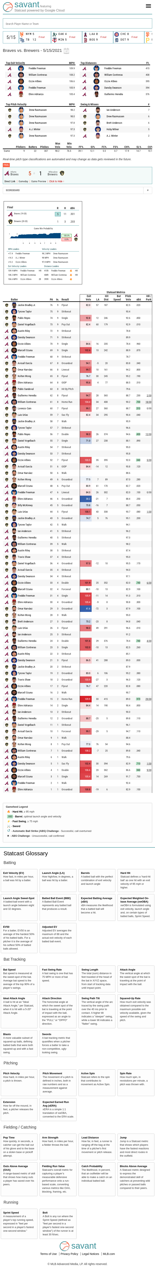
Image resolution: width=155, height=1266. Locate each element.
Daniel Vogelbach (26, 324)
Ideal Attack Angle (14, 998)
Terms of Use (49, 1254)
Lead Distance (90, 1137)
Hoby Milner (113, 129)
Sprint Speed (11, 1212)
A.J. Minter (34, 129)
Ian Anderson (113, 109)
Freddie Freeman (37, 68)
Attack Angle (127, 969)
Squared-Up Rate (130, 998)
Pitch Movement (52, 1073)
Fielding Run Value (53, 1166)
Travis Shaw (24, 556)
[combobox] (77, 23)
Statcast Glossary (26, 853)
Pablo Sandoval (26, 389)
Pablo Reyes (24, 317)
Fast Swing (19, 821)
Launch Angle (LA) (53, 873)
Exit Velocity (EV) (13, 873)
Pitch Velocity (11, 1073)
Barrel (18, 816)
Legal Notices (91, 1254)
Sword (16, 826)
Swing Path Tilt (91, 998)
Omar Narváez (25, 369)
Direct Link (10, 181)
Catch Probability (92, 1166)
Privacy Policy (70, 1254)
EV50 (6, 927)
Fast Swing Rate (52, 969)
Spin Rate (126, 1073)
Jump (123, 1137)
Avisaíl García (25, 363)
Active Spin (88, 1073)
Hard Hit (17, 811)
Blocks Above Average (133, 1166)
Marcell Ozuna (25, 350)
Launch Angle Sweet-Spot (19, 898)
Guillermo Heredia (113, 94)
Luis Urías (23, 414)
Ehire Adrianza (36, 94)
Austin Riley (24, 330)
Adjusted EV (49, 927)
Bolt (45, 1212)
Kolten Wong (24, 376)
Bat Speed (9, 969)
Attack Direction (52, 998)
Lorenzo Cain (24, 408)
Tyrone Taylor (25, 311)
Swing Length (90, 969)
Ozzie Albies (35, 81)
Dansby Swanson (112, 87)
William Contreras (38, 74)
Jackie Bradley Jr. (27, 305)
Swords (46, 1034)
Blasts (7, 1034)
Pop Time (9, 1137)
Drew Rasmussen (38, 109)
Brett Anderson (114, 122)
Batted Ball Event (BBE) (56, 898)
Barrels (85, 873)
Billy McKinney (25, 505)
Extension (9, 1102)
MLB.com (109, 1254)
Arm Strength (50, 1137)
